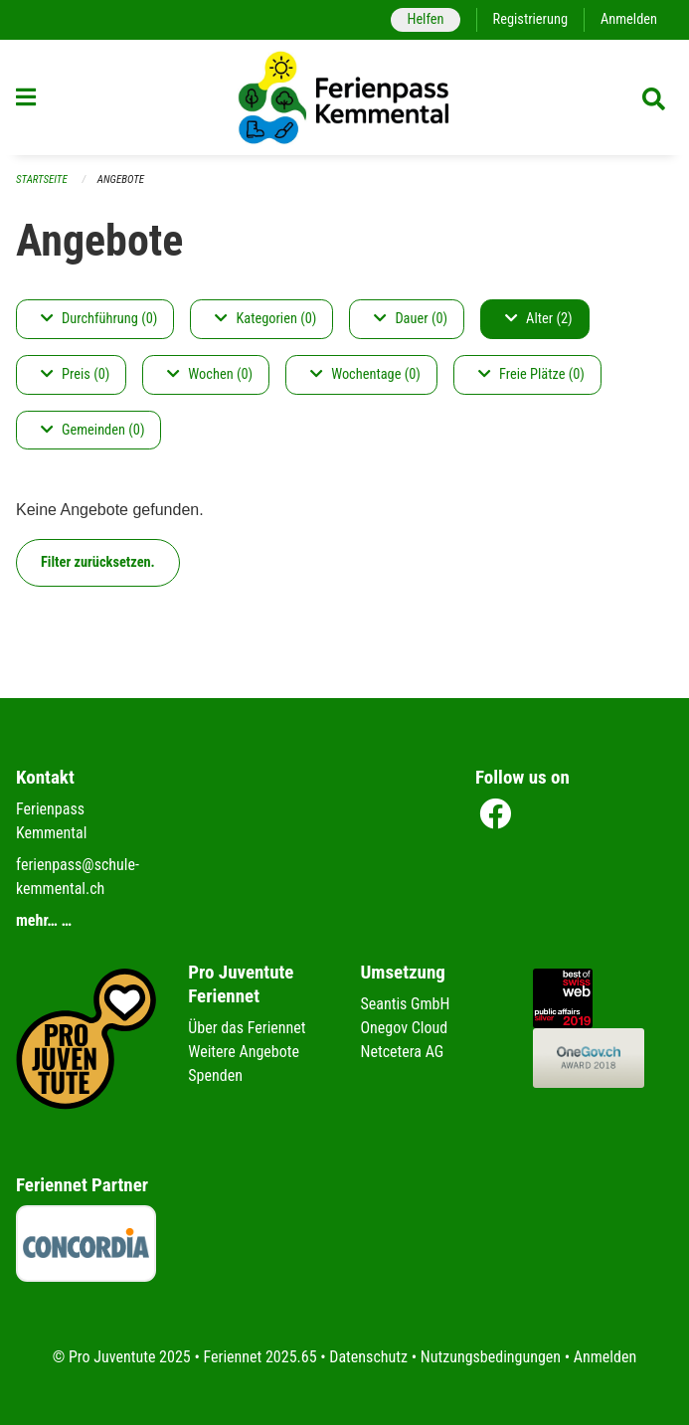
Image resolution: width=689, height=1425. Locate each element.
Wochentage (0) (365, 374)
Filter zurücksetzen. (98, 562)
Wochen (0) (210, 374)
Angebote (120, 179)
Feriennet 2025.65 (259, 1356)
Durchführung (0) (99, 318)
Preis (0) (75, 374)
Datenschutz (368, 1356)
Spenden (215, 1075)
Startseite (42, 179)
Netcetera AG (402, 1051)
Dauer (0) (410, 318)
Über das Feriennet (246, 1027)
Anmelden (629, 19)
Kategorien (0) (265, 318)
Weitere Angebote (243, 1051)
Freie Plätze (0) (531, 374)
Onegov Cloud (404, 1027)
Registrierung (530, 19)
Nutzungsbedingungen (491, 1356)
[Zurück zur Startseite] (345, 97)
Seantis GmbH (405, 1003)
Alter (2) (539, 318)
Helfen (425, 19)
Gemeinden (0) (92, 430)
